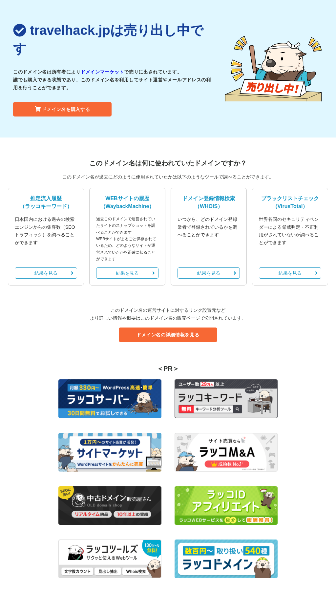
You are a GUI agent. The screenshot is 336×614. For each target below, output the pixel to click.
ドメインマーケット (102, 71)
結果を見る (54, 273)
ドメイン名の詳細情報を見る (167, 334)
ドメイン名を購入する (62, 109)
